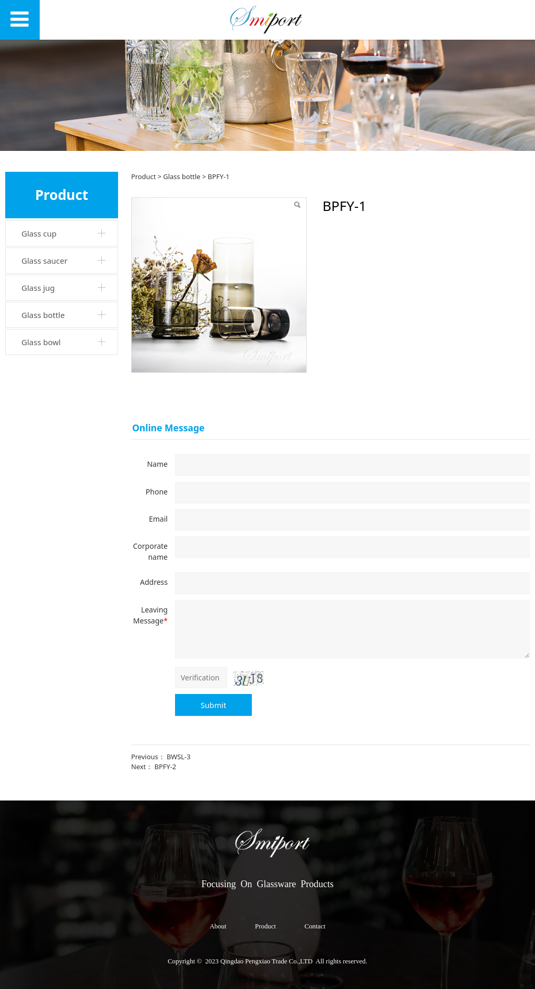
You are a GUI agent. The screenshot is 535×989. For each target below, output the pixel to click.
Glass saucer (44, 260)
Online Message (168, 427)
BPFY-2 (166, 766)
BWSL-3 (179, 756)
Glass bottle (43, 315)
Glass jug (38, 287)
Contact (315, 926)
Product (143, 176)
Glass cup (38, 233)
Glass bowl (41, 342)
